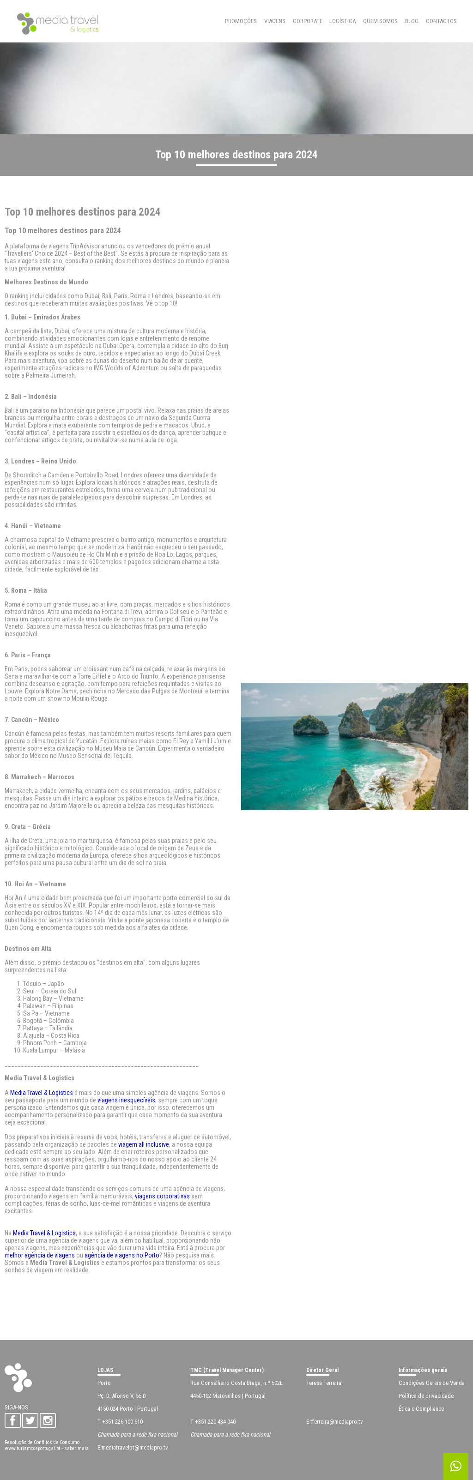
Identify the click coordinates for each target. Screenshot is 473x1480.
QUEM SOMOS (380, 21)
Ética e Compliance (421, 1408)
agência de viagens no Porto (122, 1255)
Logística (342, 21)
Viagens (274, 21)
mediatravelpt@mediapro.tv (135, 1447)
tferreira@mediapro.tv (336, 1421)
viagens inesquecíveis (126, 1100)
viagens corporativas (163, 1196)
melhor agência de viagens (40, 1255)
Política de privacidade (426, 1395)
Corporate (307, 21)
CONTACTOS (441, 21)
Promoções (241, 21)
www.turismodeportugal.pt (32, 1448)
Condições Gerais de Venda (432, 1382)
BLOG (411, 21)
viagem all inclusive (143, 1144)
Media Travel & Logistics (41, 1092)
